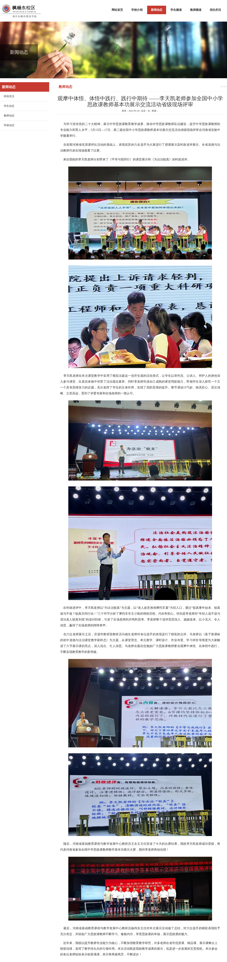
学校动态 (9, 125)
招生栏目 (215, 9)
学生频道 (176, 9)
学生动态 (9, 106)
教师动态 (9, 115)
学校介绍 (137, 9)
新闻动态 (156, 9)
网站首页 (117, 9)
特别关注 (9, 96)
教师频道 (195, 9)
